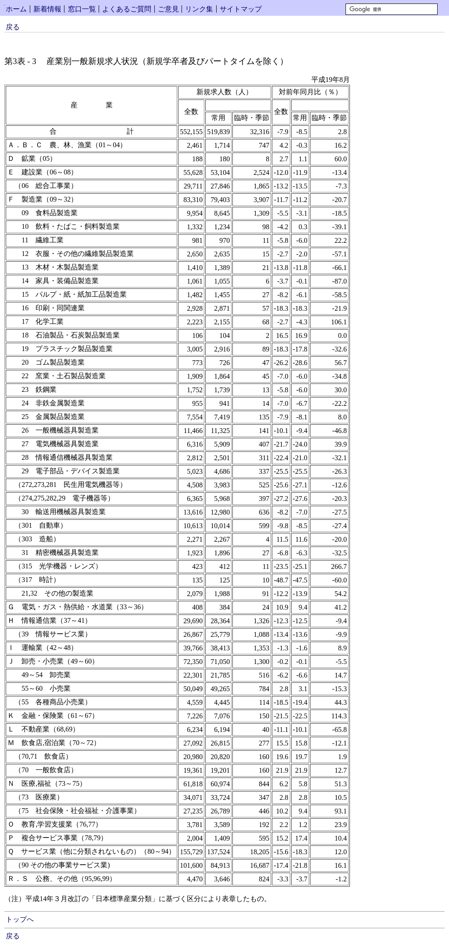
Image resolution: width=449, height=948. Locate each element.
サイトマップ (241, 9)
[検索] (391, 9)
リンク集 (199, 9)
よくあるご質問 (126, 9)
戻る (13, 27)
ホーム (16, 9)
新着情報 (47, 9)
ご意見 (168, 9)
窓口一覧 (82, 9)
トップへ (20, 919)
